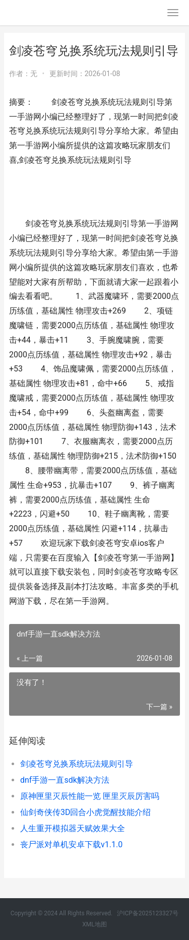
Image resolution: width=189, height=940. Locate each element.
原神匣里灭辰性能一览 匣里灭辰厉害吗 (89, 796)
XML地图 (94, 924)
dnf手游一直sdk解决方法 (64, 780)
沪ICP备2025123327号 (147, 913)
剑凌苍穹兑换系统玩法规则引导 (76, 764)
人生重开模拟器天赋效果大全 (72, 828)
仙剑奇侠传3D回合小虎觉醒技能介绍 (85, 812)
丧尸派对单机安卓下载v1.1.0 (71, 844)
